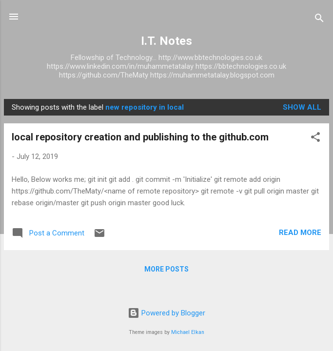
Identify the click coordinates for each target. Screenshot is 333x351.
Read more (300, 232)
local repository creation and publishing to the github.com (140, 137)
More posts (166, 269)
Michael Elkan (187, 332)
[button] (315, 138)
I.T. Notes (166, 41)
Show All (302, 107)
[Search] (319, 20)
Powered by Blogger (166, 313)
